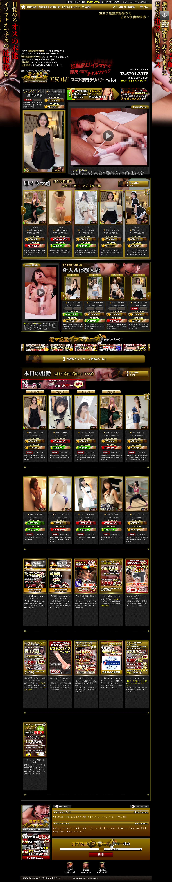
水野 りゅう (59, 514)
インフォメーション (76, 832)
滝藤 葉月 (136, 432)
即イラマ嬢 (82, 828)
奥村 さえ (72, 303)
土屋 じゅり (85, 230)
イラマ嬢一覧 (84, 817)
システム (96, 817)
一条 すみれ (85, 514)
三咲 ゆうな (94, 303)
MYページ (125, 828)
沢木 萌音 (116, 303)
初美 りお (34, 514)
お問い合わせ (59, 832)
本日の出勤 (59, 817)
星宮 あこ (136, 230)
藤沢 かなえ (53, 91)
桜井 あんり (34, 230)
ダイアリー (59, 828)
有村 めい (60, 230)
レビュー (70, 828)
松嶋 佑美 (111, 514)
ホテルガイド (112, 828)
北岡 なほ (136, 514)
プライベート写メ (96, 828)
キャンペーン (109, 817)
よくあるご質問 (138, 828)
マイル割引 (122, 817)
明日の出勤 (71, 817)
